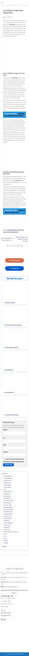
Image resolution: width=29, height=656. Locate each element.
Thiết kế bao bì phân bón (9, 302)
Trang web (5, 452)
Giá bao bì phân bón (8, 370)
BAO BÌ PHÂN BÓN (7, 485)
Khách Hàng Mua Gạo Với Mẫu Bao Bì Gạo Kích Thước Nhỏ (22, 239)
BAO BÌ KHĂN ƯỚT (7, 498)
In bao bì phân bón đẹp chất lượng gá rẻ (13, 325)
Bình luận (5, 429)
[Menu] (2, 3)
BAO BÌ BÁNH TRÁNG (7, 507)
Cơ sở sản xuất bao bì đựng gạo (11, 415)
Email (4, 445)
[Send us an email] (15, 592)
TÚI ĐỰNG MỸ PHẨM (7, 514)
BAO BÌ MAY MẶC (7, 496)
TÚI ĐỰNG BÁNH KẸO (7, 478)
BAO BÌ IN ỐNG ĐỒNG (7, 476)
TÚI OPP (5, 538)
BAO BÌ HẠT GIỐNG (7, 505)
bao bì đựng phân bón (9, 392)
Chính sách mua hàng (6, 613)
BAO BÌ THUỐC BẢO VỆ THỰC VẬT (10, 532)
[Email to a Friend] (16, 246)
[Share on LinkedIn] (21, 246)
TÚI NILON (5, 540)
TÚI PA (4, 489)
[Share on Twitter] (13, 246)
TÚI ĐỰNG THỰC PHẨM (8, 500)
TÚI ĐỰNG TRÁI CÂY (7, 492)
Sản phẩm (4, 473)
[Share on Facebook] (10, 246)
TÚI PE (4, 536)
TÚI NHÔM (5, 543)
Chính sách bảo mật (5, 615)
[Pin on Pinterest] (18, 246)
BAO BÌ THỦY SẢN (7, 516)
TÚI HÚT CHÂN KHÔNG (8, 523)
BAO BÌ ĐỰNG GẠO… (7, 483)
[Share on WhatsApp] (7, 246)
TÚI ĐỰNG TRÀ (6, 527)
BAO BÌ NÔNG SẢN (7, 518)
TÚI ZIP (5, 534)
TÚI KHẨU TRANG (7, 487)
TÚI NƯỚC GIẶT (6, 529)
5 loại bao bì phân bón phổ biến (11, 347)
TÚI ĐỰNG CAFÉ (6, 525)
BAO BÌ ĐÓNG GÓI (7, 503)
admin (11, 17)
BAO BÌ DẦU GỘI (6, 494)
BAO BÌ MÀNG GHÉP (7, 512)
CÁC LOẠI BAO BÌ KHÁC (8, 509)
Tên (4, 438)
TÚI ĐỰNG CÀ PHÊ (7, 480)
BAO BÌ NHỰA (6, 520)
